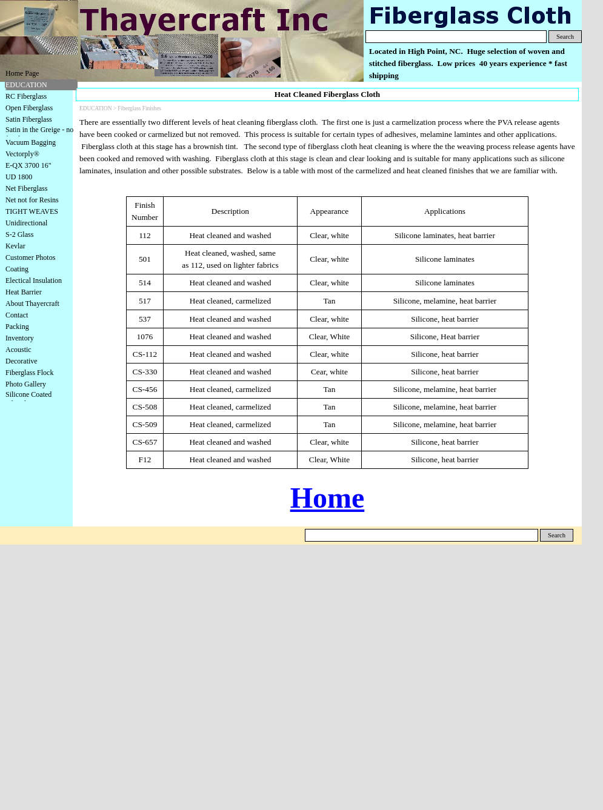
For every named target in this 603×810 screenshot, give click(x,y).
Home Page (22, 73)
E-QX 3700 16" (28, 165)
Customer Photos (30, 257)
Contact (16, 315)
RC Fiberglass (26, 96)
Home (327, 498)
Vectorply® (22, 154)
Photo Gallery (25, 384)
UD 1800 (18, 177)
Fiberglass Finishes (139, 108)
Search (565, 36)
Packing (17, 326)
